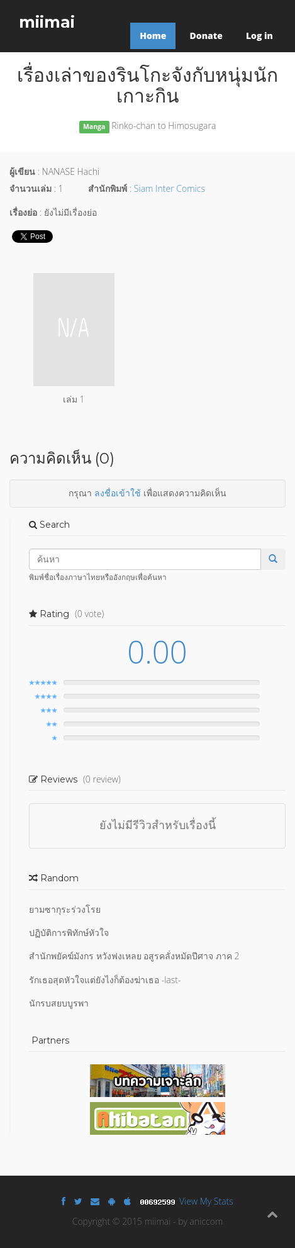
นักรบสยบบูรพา (59, 1003)
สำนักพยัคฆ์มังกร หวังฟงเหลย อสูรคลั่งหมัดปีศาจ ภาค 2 (134, 956)
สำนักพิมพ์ (107, 188)
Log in (259, 36)
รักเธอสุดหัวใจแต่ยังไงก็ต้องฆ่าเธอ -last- (105, 980)
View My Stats (206, 1201)
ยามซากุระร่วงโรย (65, 909)
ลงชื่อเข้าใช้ (117, 493)
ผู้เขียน (22, 171)
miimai (47, 22)
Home (153, 36)
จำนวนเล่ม (30, 188)
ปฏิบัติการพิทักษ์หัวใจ (69, 933)
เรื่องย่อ (23, 212)
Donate (205, 36)
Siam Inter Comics (169, 188)
